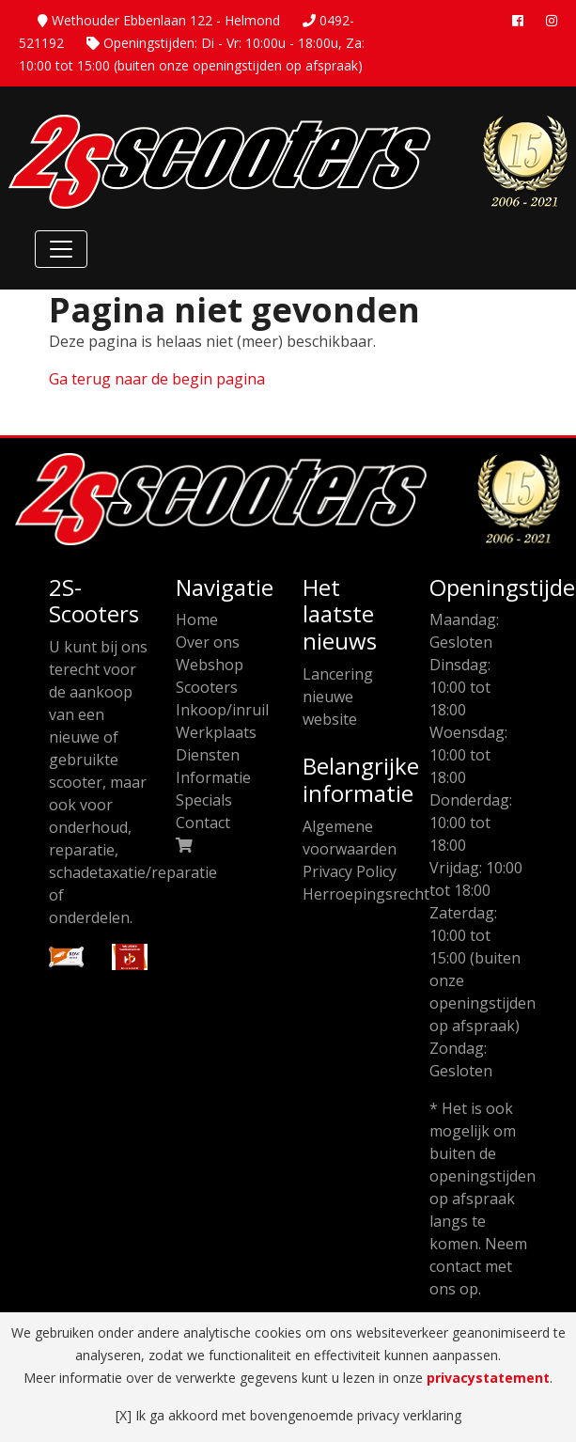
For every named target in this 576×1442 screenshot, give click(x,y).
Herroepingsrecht (366, 894)
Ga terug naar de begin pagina (157, 378)
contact (455, 1266)
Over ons (208, 642)
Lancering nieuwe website (338, 696)
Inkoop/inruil (222, 709)
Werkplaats (216, 732)
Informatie (213, 777)
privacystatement (488, 1378)
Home (197, 619)
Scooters (207, 687)
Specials (204, 800)
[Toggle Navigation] (61, 249)
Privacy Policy (350, 871)
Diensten (208, 755)
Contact (203, 822)
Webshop (209, 664)
